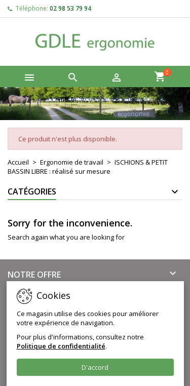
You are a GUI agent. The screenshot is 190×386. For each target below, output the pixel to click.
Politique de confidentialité (61, 346)
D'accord (95, 367)
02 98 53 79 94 (70, 8)
